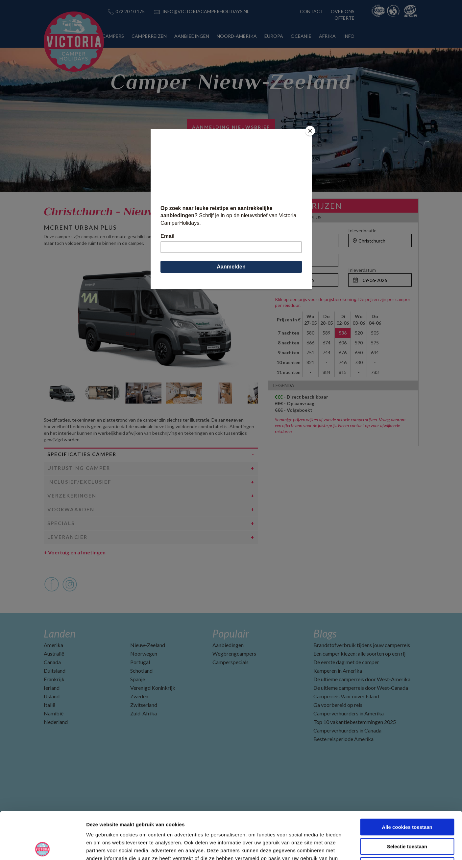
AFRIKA (327, 36)
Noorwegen (143, 653)
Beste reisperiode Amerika (343, 739)
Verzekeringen (71, 496)
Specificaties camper (81, 454)
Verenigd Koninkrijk (152, 688)
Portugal (140, 662)
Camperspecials (230, 662)
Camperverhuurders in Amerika (348, 713)
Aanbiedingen (228, 645)
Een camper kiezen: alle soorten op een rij (359, 653)
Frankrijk (54, 679)
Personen (285, 250)
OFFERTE (344, 18)
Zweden (139, 696)
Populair (230, 633)
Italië (49, 705)
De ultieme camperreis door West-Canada (360, 688)
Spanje (137, 679)
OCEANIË (301, 36)
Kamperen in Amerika (337, 670)
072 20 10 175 (130, 11)
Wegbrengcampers (234, 653)
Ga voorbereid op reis (337, 705)
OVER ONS (342, 11)
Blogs (324, 633)
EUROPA (273, 36)
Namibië (53, 713)
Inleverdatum (362, 270)
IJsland (52, 696)
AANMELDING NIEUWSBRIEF (231, 127)
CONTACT (311, 11)
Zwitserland (143, 705)
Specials (61, 523)
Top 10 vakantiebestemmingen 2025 (354, 722)
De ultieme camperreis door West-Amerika (361, 679)
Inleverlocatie (362, 230)
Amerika (53, 645)
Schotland (141, 670)
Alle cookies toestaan (407, 779)
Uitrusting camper (78, 468)
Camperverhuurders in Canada (347, 730)
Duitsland (54, 670)
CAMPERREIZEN (149, 36)
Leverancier (67, 537)
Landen (60, 633)
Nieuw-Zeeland (147, 645)
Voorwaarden (70, 509)
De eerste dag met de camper (346, 662)
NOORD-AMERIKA (237, 36)
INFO (348, 36)
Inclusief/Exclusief (79, 482)
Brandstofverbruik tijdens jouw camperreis (361, 645)
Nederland (56, 722)
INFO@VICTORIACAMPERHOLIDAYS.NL (205, 11)
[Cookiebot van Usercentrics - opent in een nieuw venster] (42, 847)
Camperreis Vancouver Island (346, 696)
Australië (54, 653)
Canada (52, 662)
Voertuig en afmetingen (75, 552)
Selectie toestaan (407, 799)
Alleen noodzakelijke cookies (407, 818)
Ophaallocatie (289, 230)
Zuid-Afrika (143, 713)
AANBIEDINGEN (191, 36)
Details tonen (355, 847)
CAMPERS (113, 36)
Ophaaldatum (289, 270)
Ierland (52, 688)
